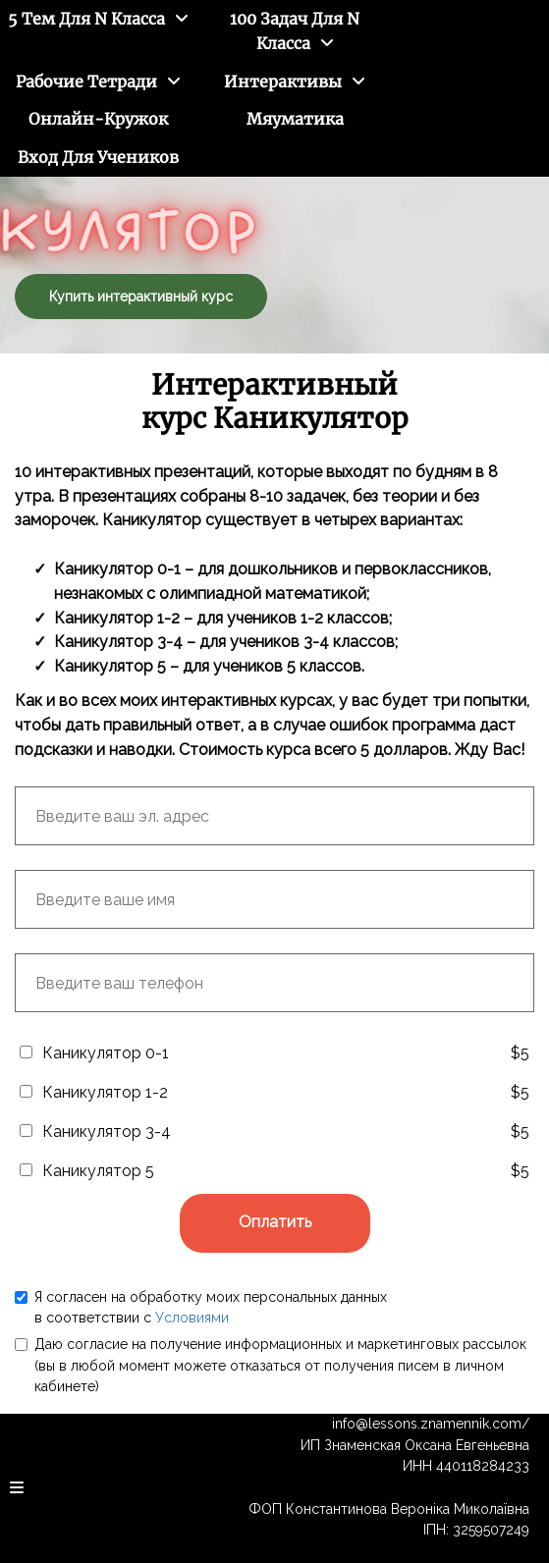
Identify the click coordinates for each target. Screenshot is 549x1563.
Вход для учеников (98, 157)
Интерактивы (283, 81)
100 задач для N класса (294, 31)
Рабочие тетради (86, 81)
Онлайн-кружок (98, 119)
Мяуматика (295, 119)
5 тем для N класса (86, 18)
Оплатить (275, 1222)
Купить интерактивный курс (141, 296)
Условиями (192, 1317)
